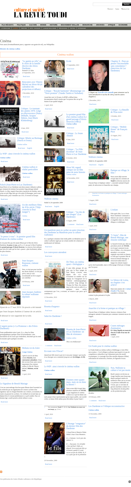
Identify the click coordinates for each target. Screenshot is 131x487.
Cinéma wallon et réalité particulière (30, 168)
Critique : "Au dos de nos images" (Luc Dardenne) (75, 214)
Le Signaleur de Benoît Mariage (14, 383)
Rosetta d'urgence (51, 306)
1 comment (70, 224)
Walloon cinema (51, 199)
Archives (100, 25)
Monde (43, 25)
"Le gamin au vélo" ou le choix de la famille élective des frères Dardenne (32, 64)
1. (44, 407)
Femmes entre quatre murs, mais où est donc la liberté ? (76, 382)
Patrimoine (82, 28)
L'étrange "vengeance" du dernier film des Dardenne (76, 425)
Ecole (68, 61)
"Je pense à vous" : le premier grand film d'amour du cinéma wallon (17, 237)
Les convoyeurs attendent (55, 252)
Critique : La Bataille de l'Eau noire (120, 111)
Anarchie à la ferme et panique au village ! (104, 193)
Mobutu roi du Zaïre (31, 348)
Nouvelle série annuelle (106, 92)
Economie (123, 25)
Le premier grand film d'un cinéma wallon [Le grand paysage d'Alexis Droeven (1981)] (76, 118)
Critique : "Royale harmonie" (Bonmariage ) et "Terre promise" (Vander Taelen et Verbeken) (64, 92)
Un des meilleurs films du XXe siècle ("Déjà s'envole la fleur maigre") (32, 208)
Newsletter (125, 9)
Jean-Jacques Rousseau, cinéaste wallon (30, 263)
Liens (117, 9)
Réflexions (63, 28)
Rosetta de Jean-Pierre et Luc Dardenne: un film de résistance (76, 331)
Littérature (5, 28)
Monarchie (87, 25)
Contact (110, 9)
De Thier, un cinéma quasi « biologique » (75, 263)
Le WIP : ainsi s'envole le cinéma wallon (17, 154)
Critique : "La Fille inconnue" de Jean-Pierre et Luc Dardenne (76, 151)
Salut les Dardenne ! (53, 316)
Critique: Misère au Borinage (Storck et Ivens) (29, 139)
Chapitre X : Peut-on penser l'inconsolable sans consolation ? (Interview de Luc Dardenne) (120, 66)
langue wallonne (49, 28)
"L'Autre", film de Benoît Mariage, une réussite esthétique (119, 237)
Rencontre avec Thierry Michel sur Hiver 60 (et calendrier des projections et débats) (32, 85)
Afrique (111, 25)
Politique (21, 25)
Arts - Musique (35, 28)
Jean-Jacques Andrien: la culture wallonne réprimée (31, 294)
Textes (72, 28)
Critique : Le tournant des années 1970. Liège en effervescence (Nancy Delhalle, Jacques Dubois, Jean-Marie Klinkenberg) (31, 114)
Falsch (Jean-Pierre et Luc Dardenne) (16, 184)
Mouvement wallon (70, 25)
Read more (26, 76)
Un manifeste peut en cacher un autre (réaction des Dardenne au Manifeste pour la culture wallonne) (64, 232)
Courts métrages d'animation (118, 326)
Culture (33, 25)
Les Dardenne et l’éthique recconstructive (107, 406)
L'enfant (114, 210)
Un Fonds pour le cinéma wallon (103, 346)
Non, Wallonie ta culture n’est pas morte (120, 369)
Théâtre (24, 28)
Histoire (53, 25)
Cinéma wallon (22, 144)
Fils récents (8, 25)
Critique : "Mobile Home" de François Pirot (119, 129)
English (29, 148)
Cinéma (15, 28)
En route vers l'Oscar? (53, 351)
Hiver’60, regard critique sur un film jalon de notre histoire (75, 169)
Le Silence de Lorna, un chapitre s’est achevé (120, 282)
